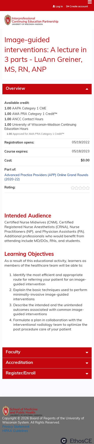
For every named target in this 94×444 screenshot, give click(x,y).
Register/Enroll (21, 373)
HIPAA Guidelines (15, 431)
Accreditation (19, 363)
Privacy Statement (15, 427)
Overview (15, 89)
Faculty (13, 352)
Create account (79, 6)
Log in (59, 7)
